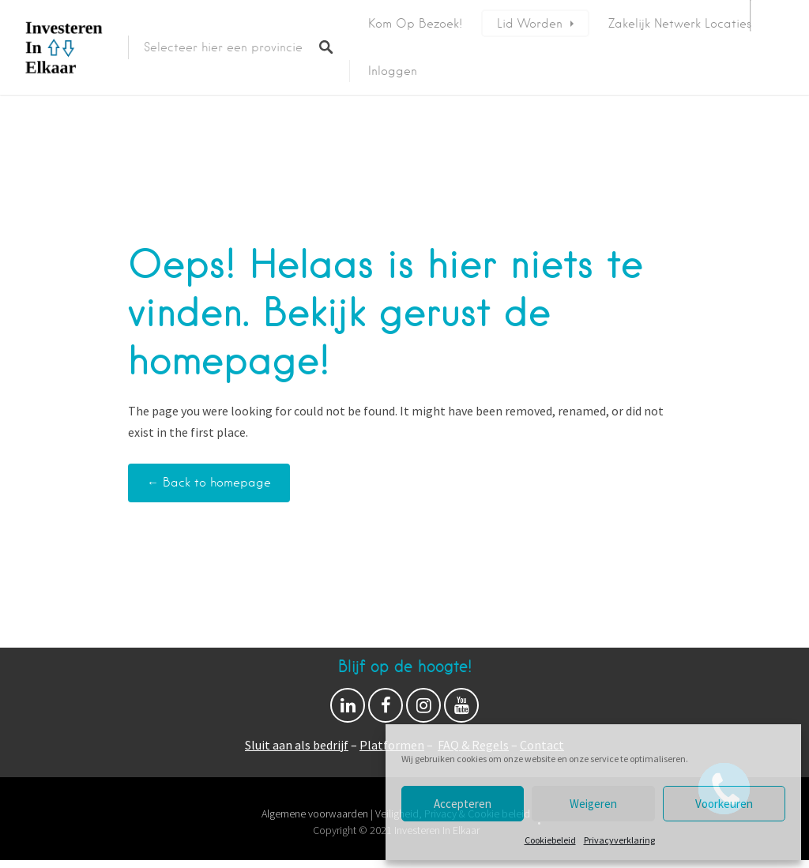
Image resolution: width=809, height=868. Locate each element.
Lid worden (530, 24)
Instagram (423, 709)
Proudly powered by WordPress (343, 847)
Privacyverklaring (619, 840)
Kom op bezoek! (415, 24)
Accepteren (462, 803)
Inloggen (392, 71)
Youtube (461, 709)
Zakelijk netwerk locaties (679, 24)
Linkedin (347, 709)
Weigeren (593, 803)
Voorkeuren (724, 803)
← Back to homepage (209, 482)
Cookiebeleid (550, 840)
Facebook (385, 709)
